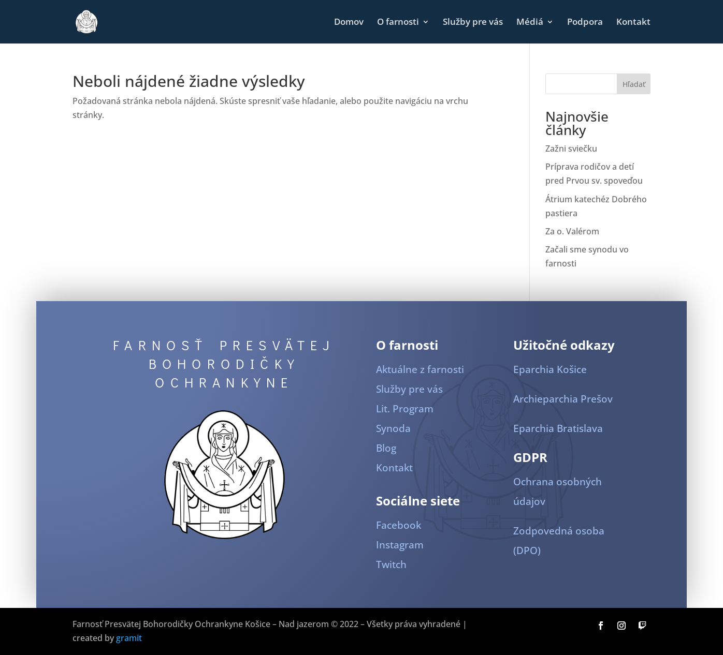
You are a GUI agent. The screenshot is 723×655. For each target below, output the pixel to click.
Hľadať (634, 84)
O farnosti (398, 22)
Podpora (585, 22)
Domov (349, 22)
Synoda (393, 428)
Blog (386, 448)
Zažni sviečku (571, 148)
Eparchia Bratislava (558, 428)
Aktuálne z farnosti (420, 369)
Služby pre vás (473, 22)
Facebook (398, 525)
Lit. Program (404, 408)
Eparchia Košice (550, 369)
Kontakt (633, 22)
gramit (129, 638)
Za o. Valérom (572, 231)
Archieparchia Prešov (563, 399)
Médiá (529, 22)
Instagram (400, 545)
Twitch (391, 564)
